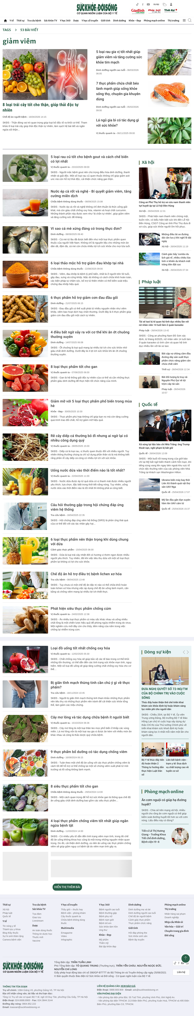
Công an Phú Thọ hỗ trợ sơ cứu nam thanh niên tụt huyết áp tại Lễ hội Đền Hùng (165, 204)
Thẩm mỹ (103, 943)
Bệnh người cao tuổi (109, 909)
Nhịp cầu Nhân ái (174, 922)
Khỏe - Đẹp (135, 20)
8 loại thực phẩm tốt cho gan (74, 367)
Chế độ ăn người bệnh (139, 916)
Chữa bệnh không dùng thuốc (73, 922)
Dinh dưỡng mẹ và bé (139, 909)
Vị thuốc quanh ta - (106, 133)
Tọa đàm (36, 914)
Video (64, 936)
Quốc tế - (144, 453)
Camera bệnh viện (12, 939)
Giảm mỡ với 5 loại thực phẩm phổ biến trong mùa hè (91, 403)
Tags (10, 30)
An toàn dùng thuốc (42, 930)
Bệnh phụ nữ (105, 916)
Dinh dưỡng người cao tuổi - (111, 70)
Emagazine (66, 932)
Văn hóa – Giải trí (174, 926)
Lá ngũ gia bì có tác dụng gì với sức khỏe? (117, 122)
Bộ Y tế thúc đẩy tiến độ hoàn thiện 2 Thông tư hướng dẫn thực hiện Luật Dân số (153, 767)
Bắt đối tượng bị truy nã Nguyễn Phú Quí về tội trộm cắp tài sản (174, 380)
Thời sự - (167, 369)
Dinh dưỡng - (58, 234)
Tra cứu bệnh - (59, 515)
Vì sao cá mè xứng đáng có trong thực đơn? (86, 228)
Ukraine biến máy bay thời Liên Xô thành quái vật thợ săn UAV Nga (176, 483)
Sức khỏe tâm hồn (108, 926)
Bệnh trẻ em (105, 923)
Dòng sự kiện (157, 652)
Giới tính (105, 20)
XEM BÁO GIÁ (128, 986)
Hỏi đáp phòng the (137, 932)
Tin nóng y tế (9, 926)
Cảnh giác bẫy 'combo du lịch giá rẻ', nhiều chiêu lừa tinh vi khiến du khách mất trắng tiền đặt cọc (176, 259)
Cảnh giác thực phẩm (139, 920)
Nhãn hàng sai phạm (175, 914)
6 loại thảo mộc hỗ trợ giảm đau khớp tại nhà (87, 263)
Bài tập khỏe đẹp (107, 946)
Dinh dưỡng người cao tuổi (142, 913)
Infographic (66, 939)
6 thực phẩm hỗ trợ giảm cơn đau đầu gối (84, 297)
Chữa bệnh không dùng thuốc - (68, 201)
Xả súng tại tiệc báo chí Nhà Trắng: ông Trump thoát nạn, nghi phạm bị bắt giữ (164, 446)
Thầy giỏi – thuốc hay (72, 909)
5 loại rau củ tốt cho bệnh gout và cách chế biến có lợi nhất (89, 159)
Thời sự (20, 20)
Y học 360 (65, 20)
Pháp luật (151, 282)
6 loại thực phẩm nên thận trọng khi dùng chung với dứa (89, 541)
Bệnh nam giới (106, 920)
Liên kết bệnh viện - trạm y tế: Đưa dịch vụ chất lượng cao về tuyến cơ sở (177, 765)
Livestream (38, 920)
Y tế (12, 20)
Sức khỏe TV (50, 20)
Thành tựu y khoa (11, 929)
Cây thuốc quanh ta (71, 916)
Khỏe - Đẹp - (58, 411)
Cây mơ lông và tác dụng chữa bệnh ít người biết (90, 717)
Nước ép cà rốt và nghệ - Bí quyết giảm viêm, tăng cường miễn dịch (91, 193)
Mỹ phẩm (103, 939)
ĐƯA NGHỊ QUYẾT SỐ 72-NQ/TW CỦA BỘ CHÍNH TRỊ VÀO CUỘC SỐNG (165, 693)
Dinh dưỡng (119, 20)
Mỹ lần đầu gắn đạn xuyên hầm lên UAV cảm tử (176, 502)
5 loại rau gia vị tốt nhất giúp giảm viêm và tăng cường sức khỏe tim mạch (119, 57)
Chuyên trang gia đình (177, 931)
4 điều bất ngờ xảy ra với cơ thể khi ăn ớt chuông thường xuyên (90, 334)
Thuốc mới (37, 937)
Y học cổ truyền (90, 20)
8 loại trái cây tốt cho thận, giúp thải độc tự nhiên (41, 107)
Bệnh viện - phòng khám (73, 913)
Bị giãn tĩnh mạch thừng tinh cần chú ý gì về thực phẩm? (90, 685)
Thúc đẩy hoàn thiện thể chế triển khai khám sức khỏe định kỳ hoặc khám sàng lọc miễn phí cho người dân (164, 706)
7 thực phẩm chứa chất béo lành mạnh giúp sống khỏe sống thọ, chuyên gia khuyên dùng (118, 91)
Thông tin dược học (42, 934)
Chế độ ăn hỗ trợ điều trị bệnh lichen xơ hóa (86, 574)
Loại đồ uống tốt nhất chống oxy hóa (80, 648)
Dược (76, 20)
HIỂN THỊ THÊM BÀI (67, 887)
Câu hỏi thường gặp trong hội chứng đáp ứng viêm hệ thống (87, 507)
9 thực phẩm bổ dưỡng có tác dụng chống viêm (89, 752)
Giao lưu (36, 917)
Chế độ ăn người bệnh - (16, 117)
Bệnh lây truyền (136, 939)
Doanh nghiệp (172, 917)
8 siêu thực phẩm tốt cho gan (74, 786)
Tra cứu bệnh (34, 20)
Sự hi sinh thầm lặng (13, 936)
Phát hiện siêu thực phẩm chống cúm (81, 608)
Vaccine (36, 940)
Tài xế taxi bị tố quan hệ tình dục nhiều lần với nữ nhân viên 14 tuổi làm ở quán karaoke (164, 323)
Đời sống (169, 935)
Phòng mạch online (154, 20)
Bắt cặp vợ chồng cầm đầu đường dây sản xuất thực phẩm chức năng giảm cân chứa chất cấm (176, 358)
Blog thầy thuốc (10, 932)
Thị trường (173, 20)
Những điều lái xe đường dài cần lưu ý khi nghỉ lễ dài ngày (176, 238)
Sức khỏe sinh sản (137, 936)
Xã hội (148, 162)
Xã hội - (143, 211)
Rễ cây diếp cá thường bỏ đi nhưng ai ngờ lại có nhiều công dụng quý (89, 438)
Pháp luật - (145, 330)
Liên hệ (181, 972)
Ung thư (103, 930)
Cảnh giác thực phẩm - (63, 549)
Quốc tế (149, 404)
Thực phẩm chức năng (140, 923)
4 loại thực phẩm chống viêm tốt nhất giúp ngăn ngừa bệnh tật (89, 823)
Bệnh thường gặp (108, 913)
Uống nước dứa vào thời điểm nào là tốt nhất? (88, 470)
